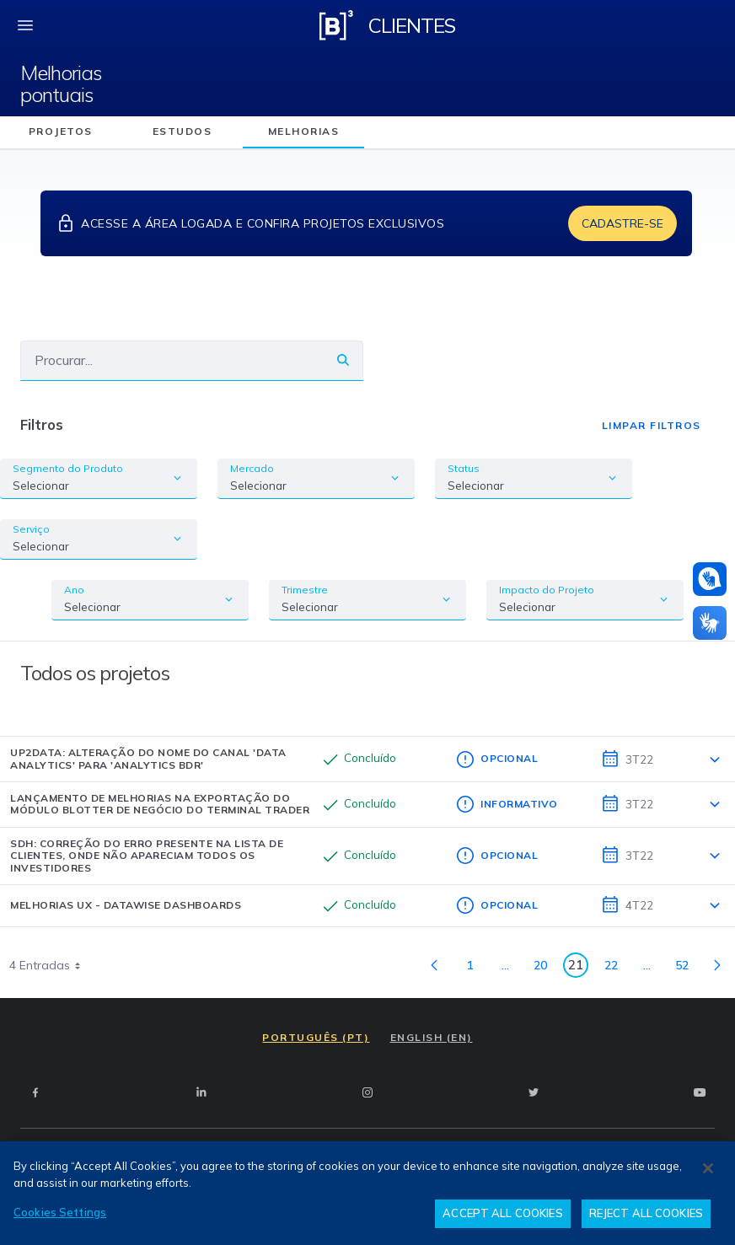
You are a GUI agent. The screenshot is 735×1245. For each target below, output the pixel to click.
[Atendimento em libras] (710, 579)
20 (545, 968)
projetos (61, 131)
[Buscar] (172, 360)
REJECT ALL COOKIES (646, 1213)
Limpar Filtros (651, 425)
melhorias (304, 131)
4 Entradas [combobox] (50, 965)
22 (615, 968)
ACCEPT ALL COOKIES (502, 1213)
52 (686, 968)
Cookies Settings (59, 1212)
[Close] (708, 1168)
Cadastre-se (622, 223)
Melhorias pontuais (61, 84)
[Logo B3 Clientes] (336, 25)
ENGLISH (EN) (431, 1037)
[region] (367, 1193)
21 (578, 967)
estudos (182, 131)
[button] (710, 579)
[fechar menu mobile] (25, 25)
